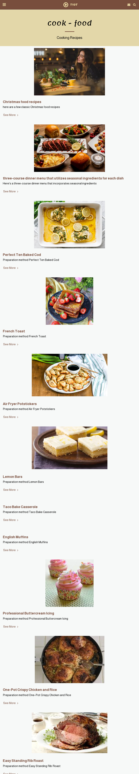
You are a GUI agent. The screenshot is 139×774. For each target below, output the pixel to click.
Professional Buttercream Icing (28, 613)
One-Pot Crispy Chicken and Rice (30, 690)
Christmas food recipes (22, 102)
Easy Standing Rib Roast (23, 761)
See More (11, 114)
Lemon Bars (12, 477)
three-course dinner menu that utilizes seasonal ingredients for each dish (63, 178)
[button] (4, 4)
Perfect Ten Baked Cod (22, 255)
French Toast (14, 331)
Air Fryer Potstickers (20, 404)
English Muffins (15, 537)
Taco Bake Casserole (20, 507)
